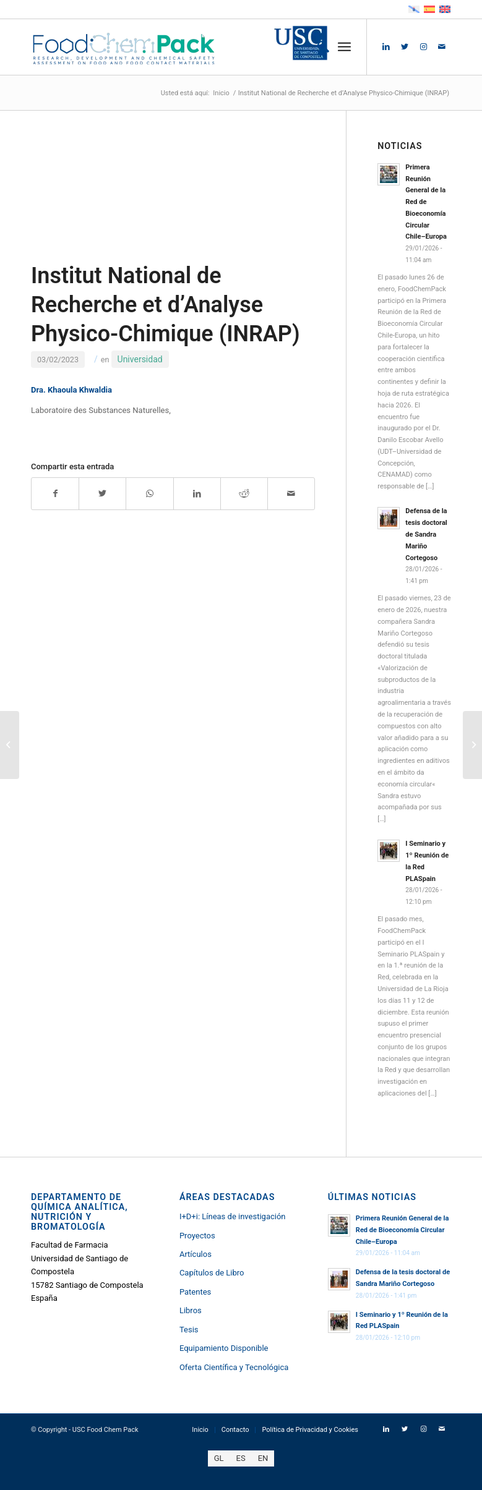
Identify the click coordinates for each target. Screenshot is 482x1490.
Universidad (140, 359)
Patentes (195, 1291)
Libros (190, 1310)
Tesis (189, 1329)
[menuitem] (317, 47)
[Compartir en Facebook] (55, 493)
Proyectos (197, 1235)
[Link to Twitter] (404, 47)
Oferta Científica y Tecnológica (233, 1367)
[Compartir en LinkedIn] (197, 493)
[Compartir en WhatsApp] (149, 493)
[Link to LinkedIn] (386, 47)
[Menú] (344, 47)
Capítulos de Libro (211, 1272)
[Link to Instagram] (423, 47)
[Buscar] (317, 47)
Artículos (195, 1254)
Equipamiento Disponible (224, 1348)
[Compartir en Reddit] (244, 493)
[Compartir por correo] (291, 493)
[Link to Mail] (442, 47)
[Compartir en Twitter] (102, 493)
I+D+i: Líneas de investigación (232, 1216)
